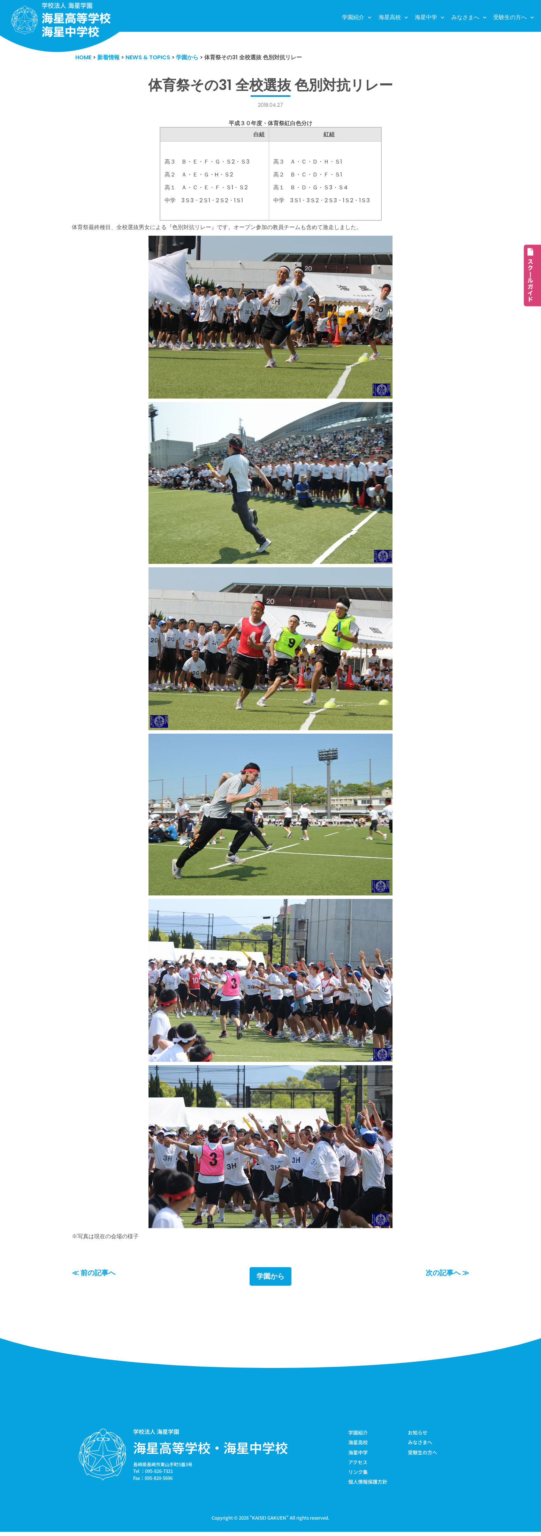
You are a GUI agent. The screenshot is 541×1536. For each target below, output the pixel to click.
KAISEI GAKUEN (269, 1521)
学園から (270, 1279)
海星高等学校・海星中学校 (210, 1450)
